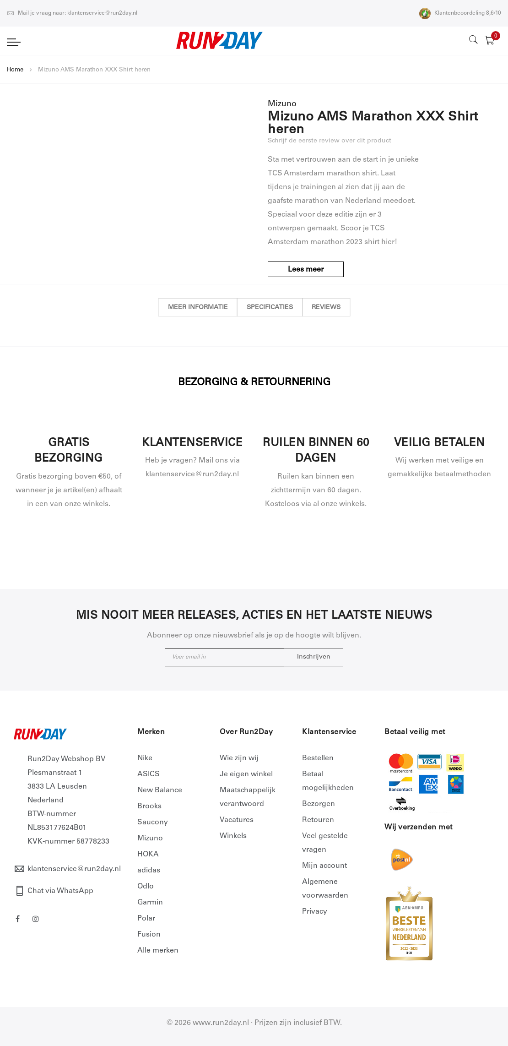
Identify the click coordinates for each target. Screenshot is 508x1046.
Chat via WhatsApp (60, 891)
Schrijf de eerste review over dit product (329, 141)
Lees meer (306, 269)
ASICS (148, 774)
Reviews (330, 308)
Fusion (149, 934)
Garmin (150, 902)
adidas (148, 870)
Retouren (318, 820)
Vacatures (237, 820)
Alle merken (157, 950)
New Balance (159, 790)
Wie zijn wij (239, 758)
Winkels (233, 836)
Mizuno (150, 838)
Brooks (149, 806)
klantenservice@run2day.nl (74, 869)
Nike (144, 758)
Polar (146, 918)
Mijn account (324, 866)
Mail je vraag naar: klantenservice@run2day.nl (72, 13)
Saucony (152, 822)
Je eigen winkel (246, 774)
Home (15, 70)
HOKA (148, 854)
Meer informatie (193, 308)
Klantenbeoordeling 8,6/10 (460, 13)
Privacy (314, 911)
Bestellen (318, 758)
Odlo (145, 886)
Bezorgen (318, 804)
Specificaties (270, 308)
